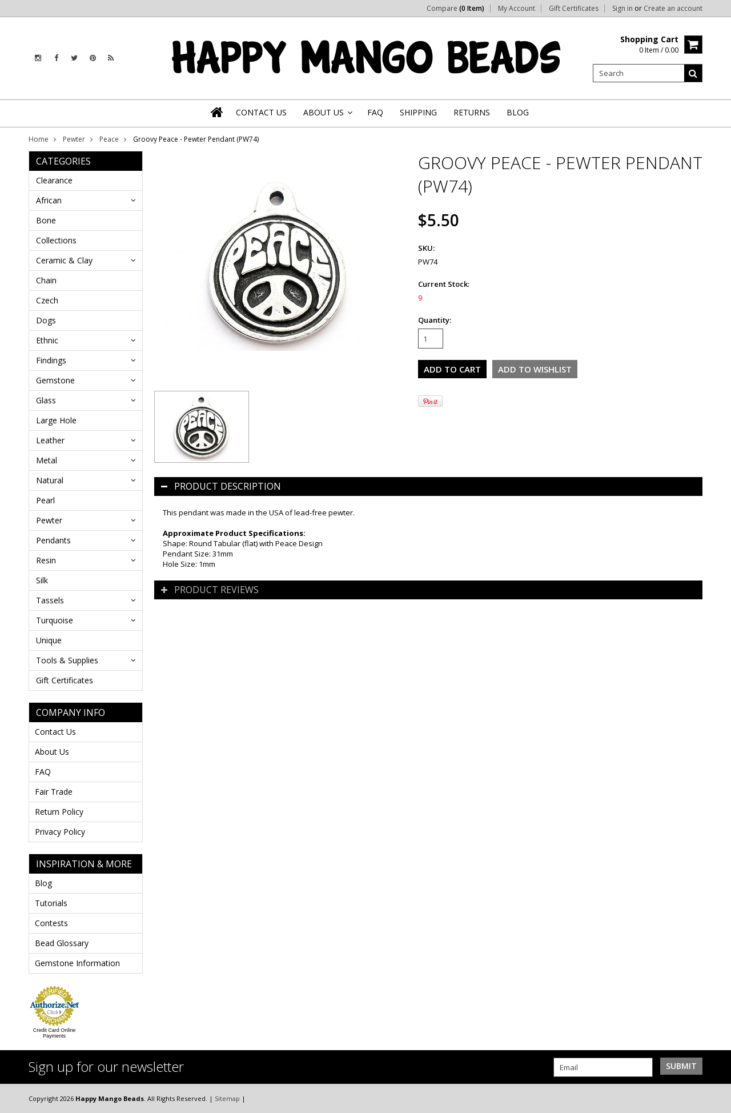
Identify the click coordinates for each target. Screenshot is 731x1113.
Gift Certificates (574, 9)
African (49, 200)
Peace (109, 139)
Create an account (673, 9)
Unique (49, 640)
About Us (52, 751)
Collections (56, 240)
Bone (46, 220)
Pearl (45, 500)
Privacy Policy (60, 831)
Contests (51, 923)
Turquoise (54, 620)
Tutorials (51, 903)
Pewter (74, 139)
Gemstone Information (77, 963)
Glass (46, 400)
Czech (47, 300)
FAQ (43, 771)
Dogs (46, 320)
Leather (50, 440)
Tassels (50, 600)
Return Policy (59, 811)
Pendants (53, 540)
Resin (46, 560)
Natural (49, 480)
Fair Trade (54, 791)
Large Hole (56, 420)
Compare (455, 9)
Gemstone (55, 380)
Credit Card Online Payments (54, 1033)
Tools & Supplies (67, 660)
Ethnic (47, 340)
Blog (43, 883)
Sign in (622, 9)
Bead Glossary (62, 943)
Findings (51, 360)
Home (39, 139)
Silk (42, 580)
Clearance (54, 180)
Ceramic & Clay (64, 260)
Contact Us (55, 731)
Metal (46, 460)
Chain (46, 280)
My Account (516, 9)
